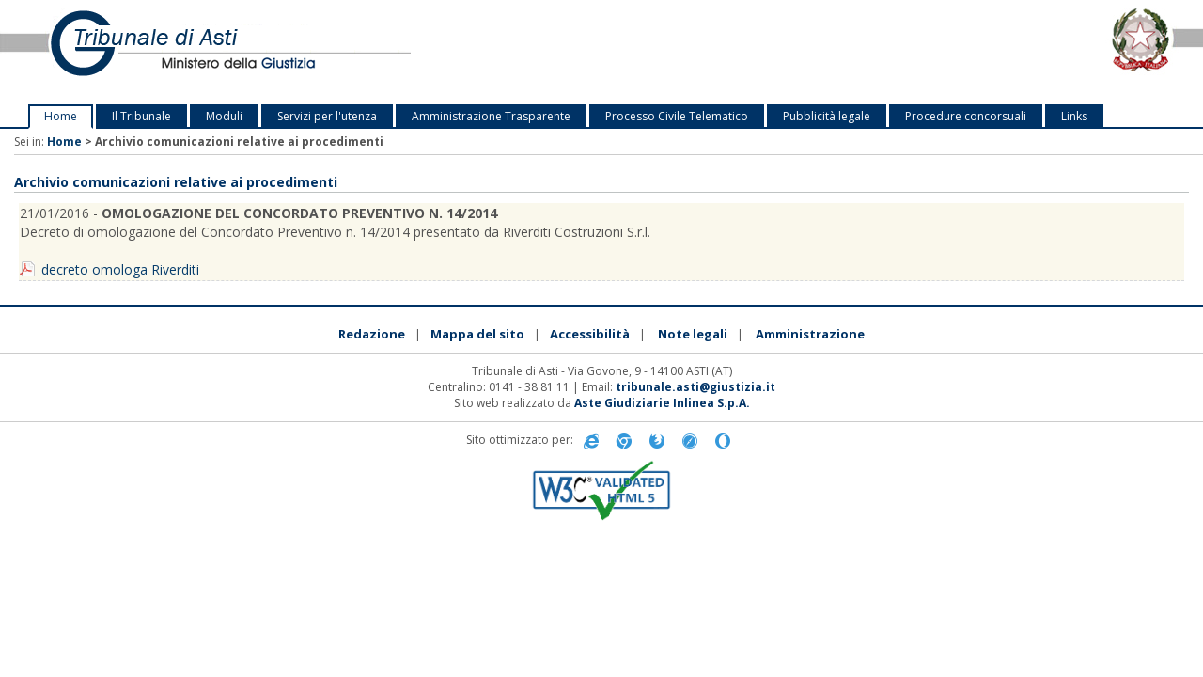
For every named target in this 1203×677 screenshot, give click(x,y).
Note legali (692, 333)
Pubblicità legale (826, 116)
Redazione (371, 333)
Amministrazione (810, 333)
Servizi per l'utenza (327, 116)
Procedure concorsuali (965, 116)
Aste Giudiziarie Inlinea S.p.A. (662, 403)
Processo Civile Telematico (676, 116)
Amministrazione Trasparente (491, 116)
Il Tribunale (141, 116)
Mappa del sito (477, 333)
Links (1074, 116)
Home (60, 116)
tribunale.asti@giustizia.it (695, 387)
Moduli (224, 116)
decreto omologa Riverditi (120, 269)
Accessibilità (590, 333)
